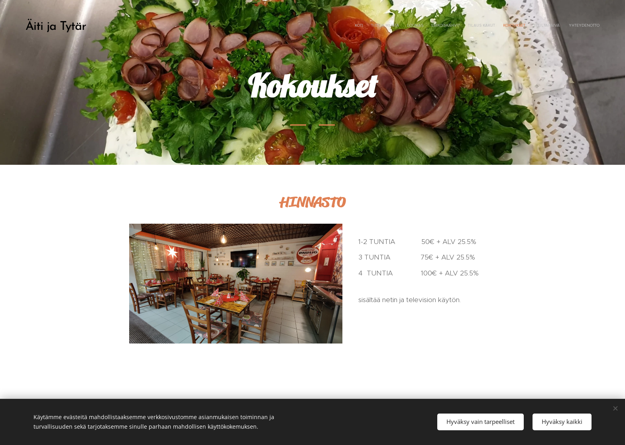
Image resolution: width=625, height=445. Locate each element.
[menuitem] (545, 26)
